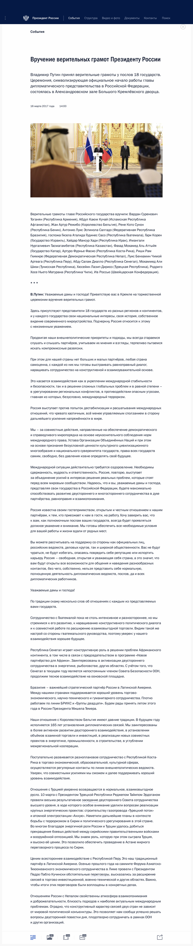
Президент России (45, 6)
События (37, 31)
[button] (6, 6)
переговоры (100, 874)
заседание (90, 800)
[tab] (33, 937)
